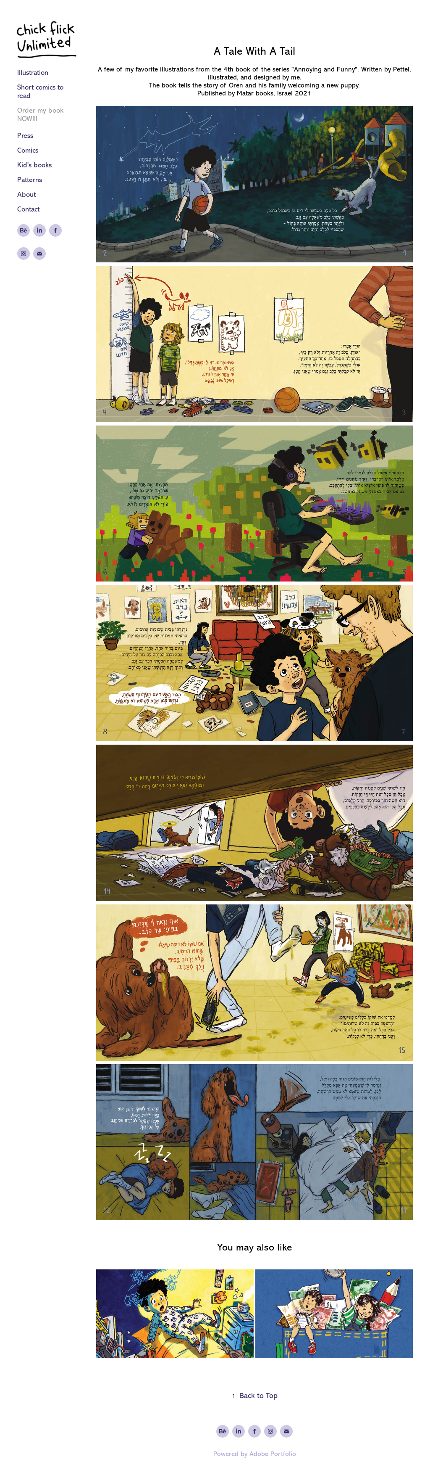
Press (25, 136)
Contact (28, 209)
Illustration (32, 73)
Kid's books (34, 165)
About (26, 194)
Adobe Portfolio (272, 1454)
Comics (27, 150)
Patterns (29, 180)
